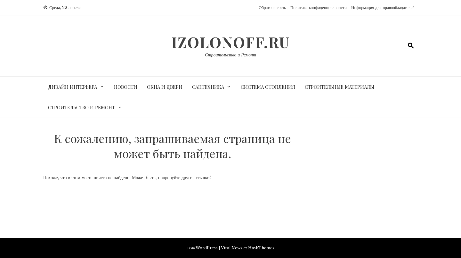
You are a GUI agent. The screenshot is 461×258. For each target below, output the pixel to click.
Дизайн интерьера (72, 87)
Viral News (231, 248)
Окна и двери (164, 87)
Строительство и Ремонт (230, 55)
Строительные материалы (339, 87)
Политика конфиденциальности (318, 7)
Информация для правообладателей (383, 7)
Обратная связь (272, 7)
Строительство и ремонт (81, 107)
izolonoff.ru (230, 42)
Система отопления (268, 87)
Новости (125, 87)
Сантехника (208, 87)
